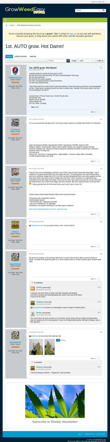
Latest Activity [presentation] (21, 56)
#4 (101, 222)
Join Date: (11, 86)
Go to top (101, 434)
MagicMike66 (15, 264)
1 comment (38, 362)
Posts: (13, 88)
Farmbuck (15, 129)
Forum (12, 25)
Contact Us (89, 434)
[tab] (9, 56)
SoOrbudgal (15, 179)
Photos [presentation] (33, 56)
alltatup (15, 232)
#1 (101, 68)
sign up (73, 34)
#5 (101, 254)
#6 (101, 332)
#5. (99, 287)
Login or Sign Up (98, 2)
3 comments (38, 283)
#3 (101, 169)
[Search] (88, 10)
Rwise (39, 313)
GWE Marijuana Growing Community (29, 25)
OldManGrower (15, 78)
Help (80, 434)
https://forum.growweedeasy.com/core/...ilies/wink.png (48, 209)
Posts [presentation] (9, 56)
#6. (99, 367)
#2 (101, 119)
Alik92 (39, 287)
